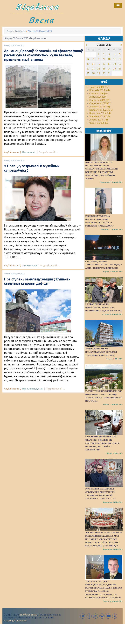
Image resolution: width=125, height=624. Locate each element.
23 (104, 68)
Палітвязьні (28, 152)
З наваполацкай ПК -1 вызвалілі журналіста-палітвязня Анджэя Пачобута (103, 307)
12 (119, 59)
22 (98, 68)
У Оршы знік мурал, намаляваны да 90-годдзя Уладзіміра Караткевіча (101, 351)
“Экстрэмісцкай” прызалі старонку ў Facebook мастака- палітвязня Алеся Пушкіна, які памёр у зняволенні (102, 443)
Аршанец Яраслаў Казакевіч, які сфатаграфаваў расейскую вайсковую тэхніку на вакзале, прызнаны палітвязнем (43, 55)
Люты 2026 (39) (97, 97)
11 (114, 59)
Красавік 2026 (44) (99, 90)
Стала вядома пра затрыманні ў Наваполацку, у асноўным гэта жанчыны (103, 264)
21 (93, 68)
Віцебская (36, 6)
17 (109, 63)
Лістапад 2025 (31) (99, 106)
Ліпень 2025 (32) (98, 119)
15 (98, 63)
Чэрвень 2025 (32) (99, 123)
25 (114, 68)
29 (98, 73)
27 (88, 73)
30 (104, 73)
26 (119, 68)
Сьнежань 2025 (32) (100, 103)
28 (93, 73)
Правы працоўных (32, 389)
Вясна (41, 19)
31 (109, 73)
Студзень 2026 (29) (99, 100)
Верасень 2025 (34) (100, 113)
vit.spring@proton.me (15, 620)
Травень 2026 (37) (99, 87)
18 (114, 63)
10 (109, 59)
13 (88, 63)
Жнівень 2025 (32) (99, 116)
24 (109, 68)
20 (88, 68)
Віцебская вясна (28, 614)
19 (119, 63)
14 (93, 63)
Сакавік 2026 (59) (98, 93)
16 (104, 63)
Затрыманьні (29, 265)
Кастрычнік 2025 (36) (101, 110)
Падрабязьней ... (48, 152)
